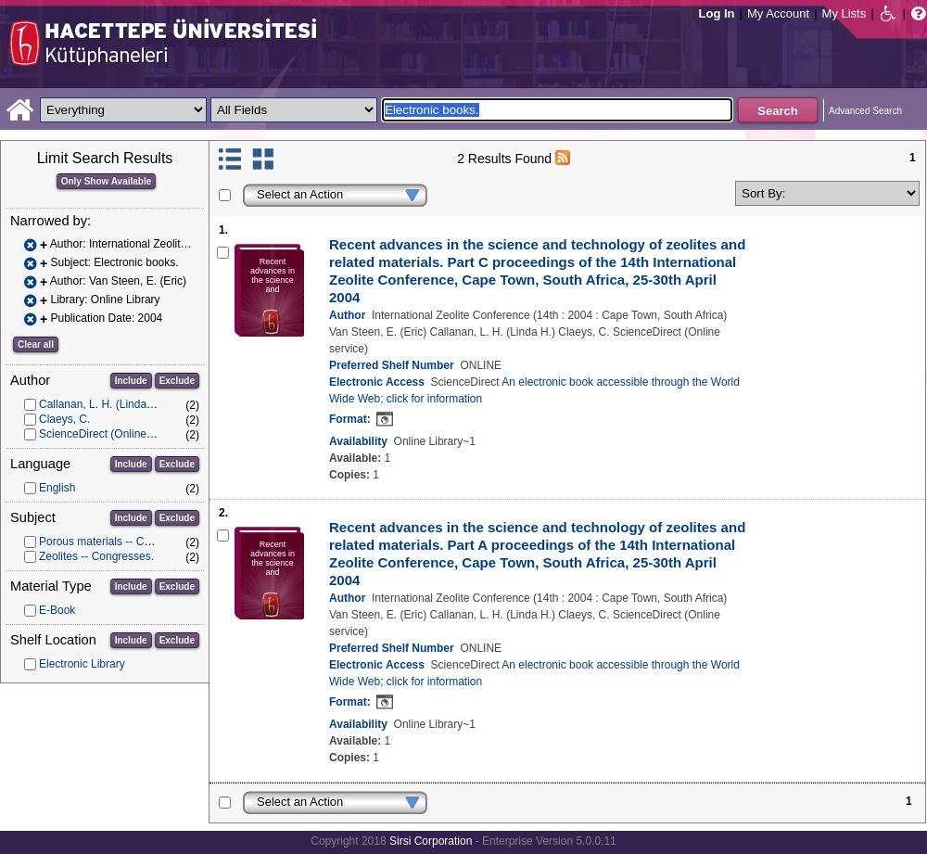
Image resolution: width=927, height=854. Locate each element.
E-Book (57, 610)
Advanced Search (865, 111)
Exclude (177, 381)
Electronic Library (82, 663)
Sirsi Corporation (430, 841)
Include (131, 381)
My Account (778, 13)
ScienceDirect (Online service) (113, 433)
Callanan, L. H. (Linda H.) (101, 404)
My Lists (844, 13)
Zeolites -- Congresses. (96, 556)
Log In (717, 13)
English (57, 487)
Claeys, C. (64, 419)
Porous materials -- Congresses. (118, 541)
